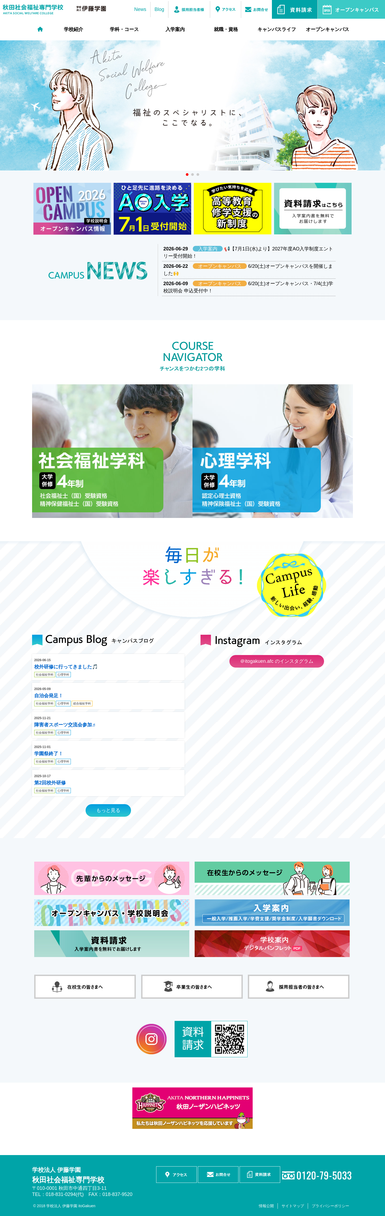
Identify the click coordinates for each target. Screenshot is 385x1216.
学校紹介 (73, 29)
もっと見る (108, 810)
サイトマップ (293, 1206)
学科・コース (124, 29)
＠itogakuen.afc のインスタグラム (276, 661)
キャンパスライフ (276, 29)
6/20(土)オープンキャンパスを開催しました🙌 (248, 269)
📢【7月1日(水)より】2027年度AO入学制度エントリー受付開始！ (248, 252)
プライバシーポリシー (330, 1206)
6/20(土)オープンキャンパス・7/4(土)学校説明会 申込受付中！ (248, 287)
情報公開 (266, 1206)
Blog (159, 9)
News (140, 9)
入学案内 (175, 29)
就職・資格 (226, 29)
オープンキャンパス (327, 29)
